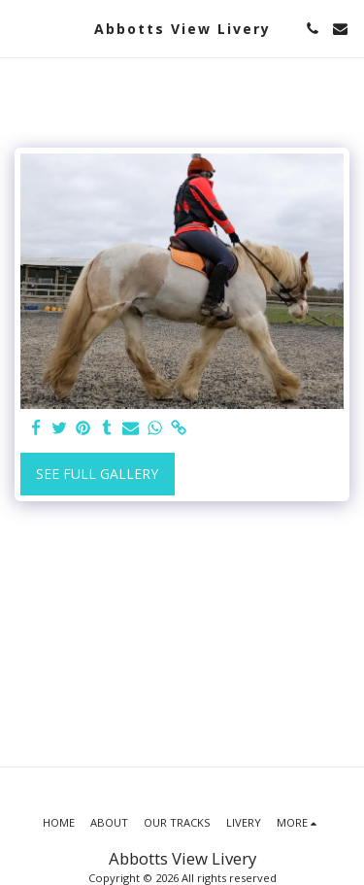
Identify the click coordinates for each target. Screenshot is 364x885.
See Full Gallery (97, 473)
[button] (21, 28)
